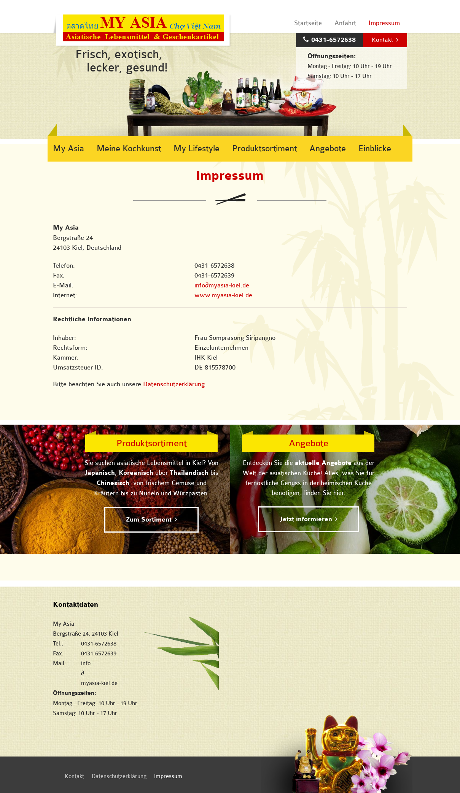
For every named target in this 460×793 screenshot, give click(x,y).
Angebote (327, 149)
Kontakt (382, 39)
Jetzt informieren (306, 519)
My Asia (68, 149)
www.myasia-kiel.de (223, 295)
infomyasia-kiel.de (221, 285)
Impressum (384, 23)
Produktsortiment (264, 149)
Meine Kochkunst (129, 149)
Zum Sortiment (149, 519)
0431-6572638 (333, 40)
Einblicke (374, 149)
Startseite (308, 23)
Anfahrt (345, 23)
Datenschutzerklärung (174, 384)
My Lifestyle (196, 149)
